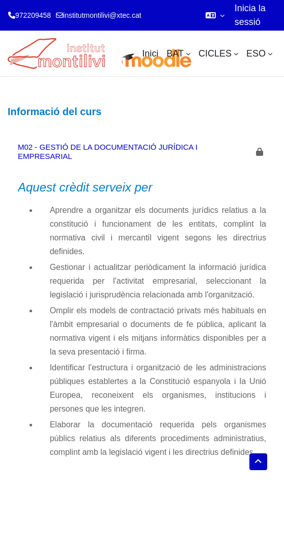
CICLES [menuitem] (215, 53)
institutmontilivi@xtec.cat (102, 15)
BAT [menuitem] (175, 53)
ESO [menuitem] (256, 53)
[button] (215, 15)
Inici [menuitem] (150, 53)
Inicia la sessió (250, 15)
